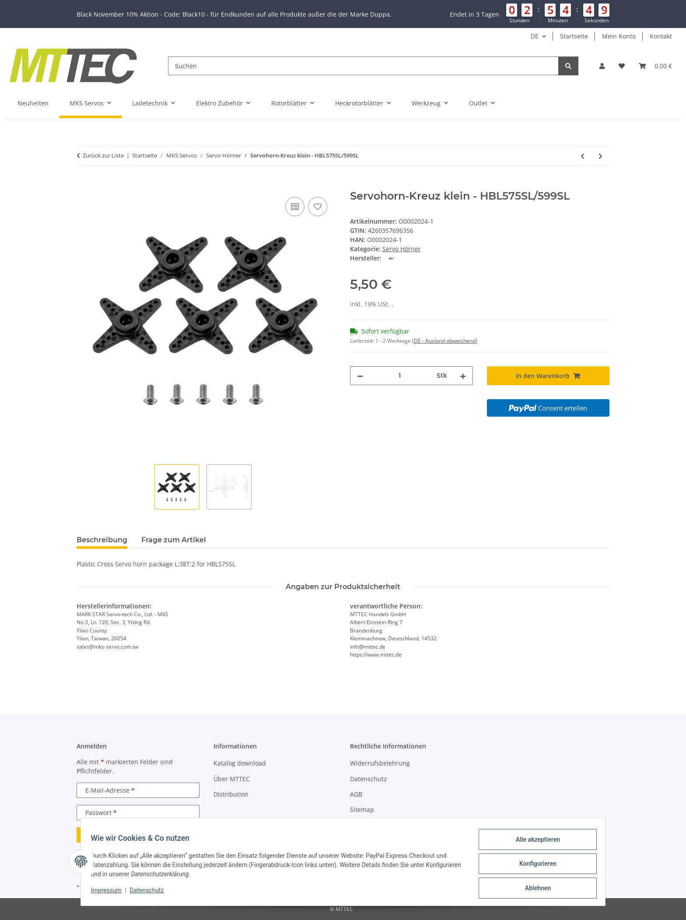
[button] (343, 14)
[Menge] (399, 376)
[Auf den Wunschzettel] (317, 206)
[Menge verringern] (360, 376)
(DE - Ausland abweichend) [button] (444, 340)
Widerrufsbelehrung (380, 763)
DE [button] (535, 36)
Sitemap (362, 809)
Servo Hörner (401, 249)
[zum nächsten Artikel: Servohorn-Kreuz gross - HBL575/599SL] (600, 156)
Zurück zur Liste (103, 155)
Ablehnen (533, 888)
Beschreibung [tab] (102, 540)
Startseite (574, 36)
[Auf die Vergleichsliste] (294, 206)
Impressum (110, 892)
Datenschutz (151, 892)
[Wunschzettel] (622, 66)
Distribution (231, 794)
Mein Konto (619, 36)
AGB (356, 794)
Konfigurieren (533, 866)
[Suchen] (363, 65)
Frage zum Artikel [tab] (173, 540)
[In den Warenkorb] (84, 185)
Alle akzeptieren (533, 843)
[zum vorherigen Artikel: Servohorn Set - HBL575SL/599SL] (583, 156)
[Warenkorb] (655, 66)
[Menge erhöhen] (462, 376)
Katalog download (240, 763)
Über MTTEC (232, 779)
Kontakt (661, 36)
